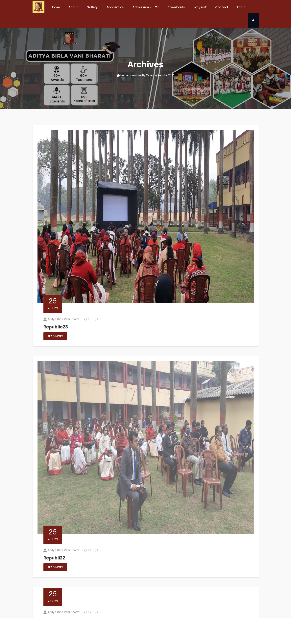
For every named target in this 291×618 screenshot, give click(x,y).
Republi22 (54, 558)
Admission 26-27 (146, 7)
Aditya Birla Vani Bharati (63, 319)
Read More (55, 336)
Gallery (92, 7)
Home (55, 7)
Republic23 (55, 327)
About (73, 7)
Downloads (176, 7)
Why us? (200, 7)
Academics (115, 7)
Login (241, 7)
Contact (221, 7)
